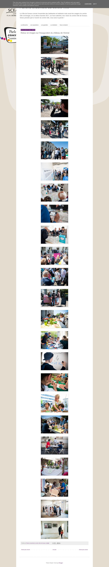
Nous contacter (64, 25)
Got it (95, 4)
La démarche (24, 25)
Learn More (88, 4)
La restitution (53, 25)
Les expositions (34, 25)
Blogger (61, 563)
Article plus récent (25, 549)
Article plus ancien (83, 549)
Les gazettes (44, 25)
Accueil (54, 549)
